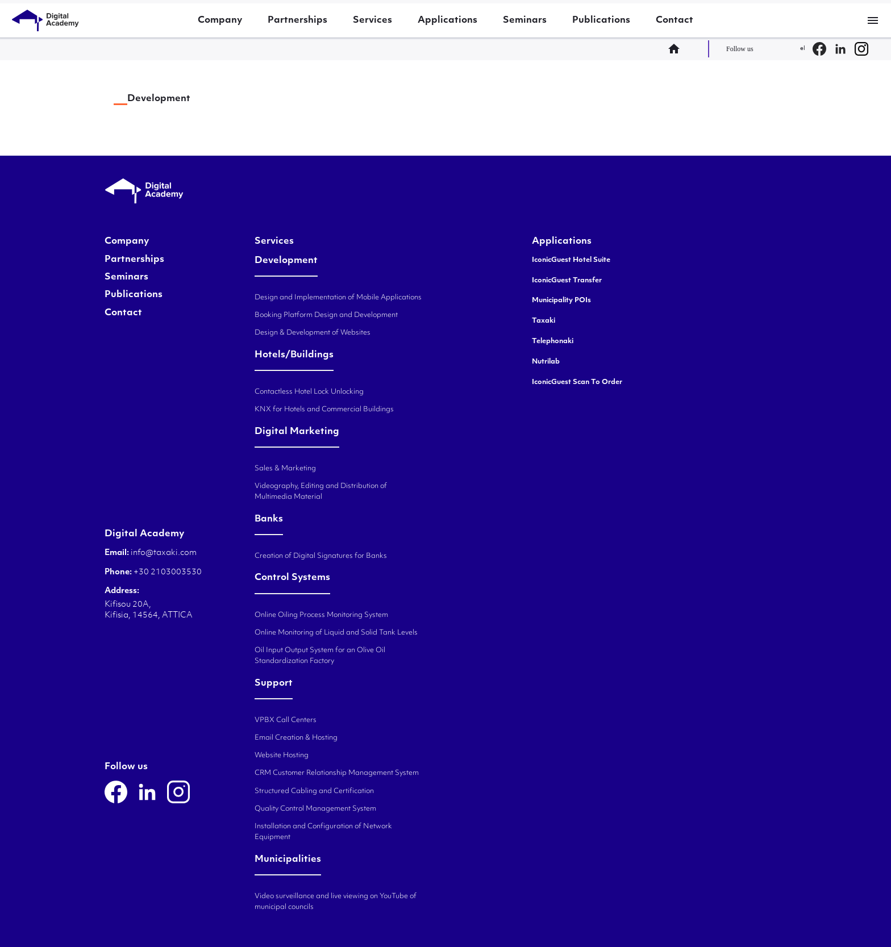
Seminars (525, 20)
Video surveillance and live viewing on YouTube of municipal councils (336, 902)
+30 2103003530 (167, 572)
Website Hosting (282, 755)
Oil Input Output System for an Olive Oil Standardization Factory (320, 656)
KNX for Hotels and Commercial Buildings (324, 409)
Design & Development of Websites (312, 332)
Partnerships (297, 20)
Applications (447, 20)
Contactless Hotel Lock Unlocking (309, 392)
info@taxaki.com (164, 553)
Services (372, 20)
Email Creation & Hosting (296, 738)
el (802, 48)
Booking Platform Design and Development (326, 315)
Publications (601, 20)
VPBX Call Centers (286, 720)
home (677, 49)
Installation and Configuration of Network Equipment (323, 832)
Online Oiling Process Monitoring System (321, 615)
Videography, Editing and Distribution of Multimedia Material (321, 491)
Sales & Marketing (285, 468)
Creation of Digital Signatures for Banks (321, 556)
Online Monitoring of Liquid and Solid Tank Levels (336, 632)
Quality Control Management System (315, 809)
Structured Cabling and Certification (314, 791)
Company (220, 20)
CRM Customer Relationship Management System (337, 773)
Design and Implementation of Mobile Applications (338, 297)
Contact (674, 20)
